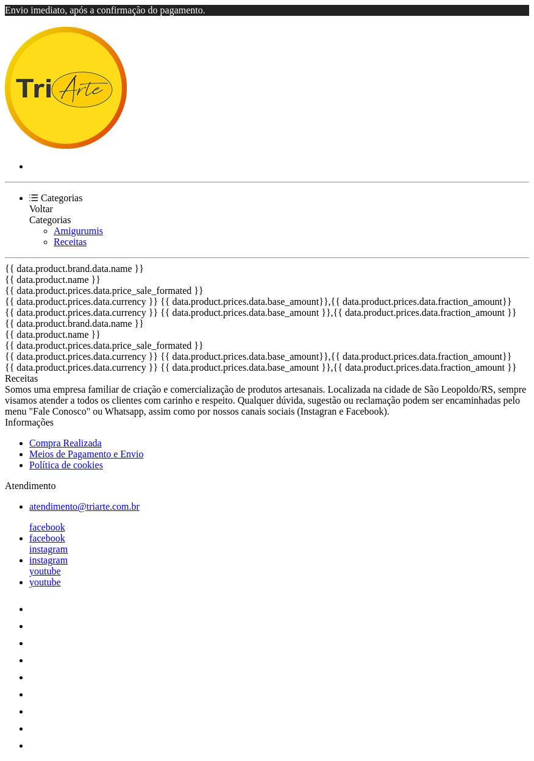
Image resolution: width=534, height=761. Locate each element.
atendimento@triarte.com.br (84, 506)
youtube (45, 571)
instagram (48, 549)
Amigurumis (78, 231)
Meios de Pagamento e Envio (86, 454)
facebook (47, 527)
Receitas (70, 242)
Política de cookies (66, 465)
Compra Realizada (65, 443)
